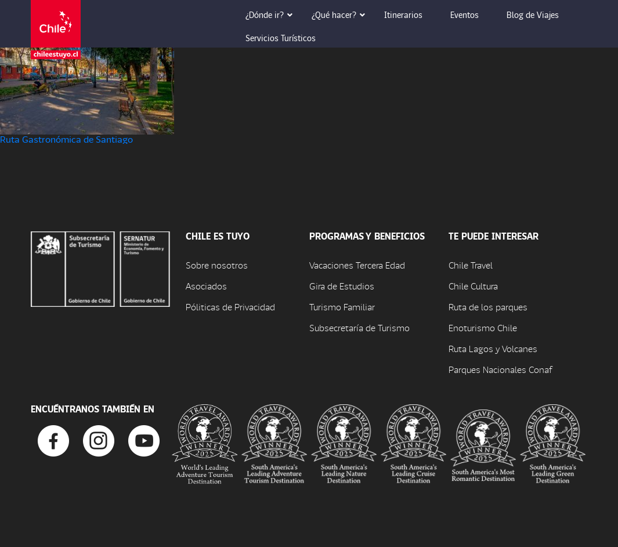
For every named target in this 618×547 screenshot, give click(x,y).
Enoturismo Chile (483, 327)
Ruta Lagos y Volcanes (493, 348)
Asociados (206, 286)
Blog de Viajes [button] (541, 14)
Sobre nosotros (217, 265)
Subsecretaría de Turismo (359, 327)
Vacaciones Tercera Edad (357, 265)
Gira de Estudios (341, 286)
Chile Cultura (473, 286)
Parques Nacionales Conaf (500, 369)
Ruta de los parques (488, 306)
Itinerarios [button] (411, 14)
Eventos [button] (472, 14)
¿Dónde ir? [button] (272, 14)
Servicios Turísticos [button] (288, 38)
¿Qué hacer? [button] (342, 14)
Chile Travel (471, 265)
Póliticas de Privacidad (230, 306)
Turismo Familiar (342, 306)
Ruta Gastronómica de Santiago (66, 139)
